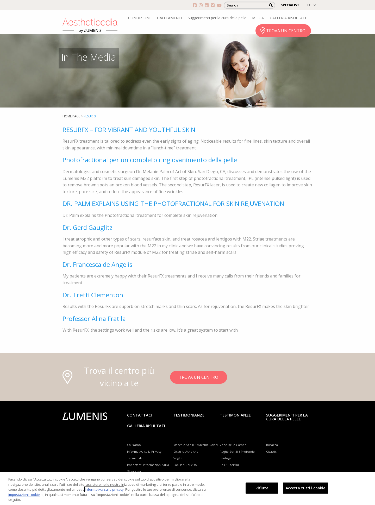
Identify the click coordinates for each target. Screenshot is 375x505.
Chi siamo (134, 445)
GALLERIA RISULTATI (288, 17)
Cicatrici (271, 451)
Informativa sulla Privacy (144, 451)
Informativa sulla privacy (104, 489)
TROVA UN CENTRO (285, 31)
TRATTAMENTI (169, 17)
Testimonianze (188, 415)
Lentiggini (226, 458)
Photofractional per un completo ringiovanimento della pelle (150, 159)
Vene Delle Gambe (233, 445)
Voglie (177, 458)
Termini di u (135, 458)
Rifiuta (261, 487)
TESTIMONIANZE (235, 415)
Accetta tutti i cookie (305, 487)
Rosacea (272, 445)
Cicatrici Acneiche (185, 451)
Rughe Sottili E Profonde (237, 451)
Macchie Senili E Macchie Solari (195, 445)
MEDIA (258, 17)
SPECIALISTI (291, 5)
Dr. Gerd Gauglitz (88, 227)
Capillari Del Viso (185, 465)
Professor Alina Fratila (94, 318)
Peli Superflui (229, 465)
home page (71, 116)
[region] (187, 488)
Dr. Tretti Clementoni (94, 295)
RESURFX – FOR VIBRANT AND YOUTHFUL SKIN (129, 129)
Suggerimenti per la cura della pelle (217, 17)
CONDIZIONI (139, 17)
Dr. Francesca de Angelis (97, 264)
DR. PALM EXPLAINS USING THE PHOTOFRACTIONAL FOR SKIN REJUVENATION (173, 203)
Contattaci (139, 415)
